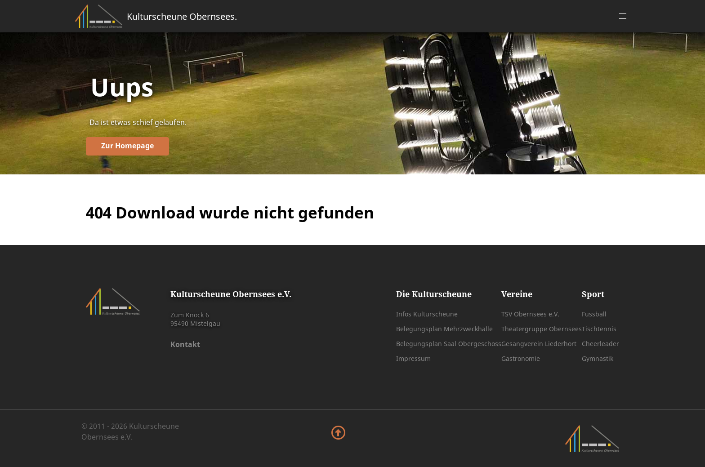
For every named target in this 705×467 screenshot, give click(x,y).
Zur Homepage (127, 146)
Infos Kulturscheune (427, 314)
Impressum (413, 358)
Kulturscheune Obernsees (182, 16)
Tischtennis (599, 329)
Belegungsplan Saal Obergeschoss (448, 343)
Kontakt (185, 344)
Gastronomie (520, 358)
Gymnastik (597, 358)
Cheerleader (600, 343)
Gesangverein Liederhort (538, 343)
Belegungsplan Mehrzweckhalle (444, 329)
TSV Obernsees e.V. (530, 314)
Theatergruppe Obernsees (541, 329)
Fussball (594, 314)
